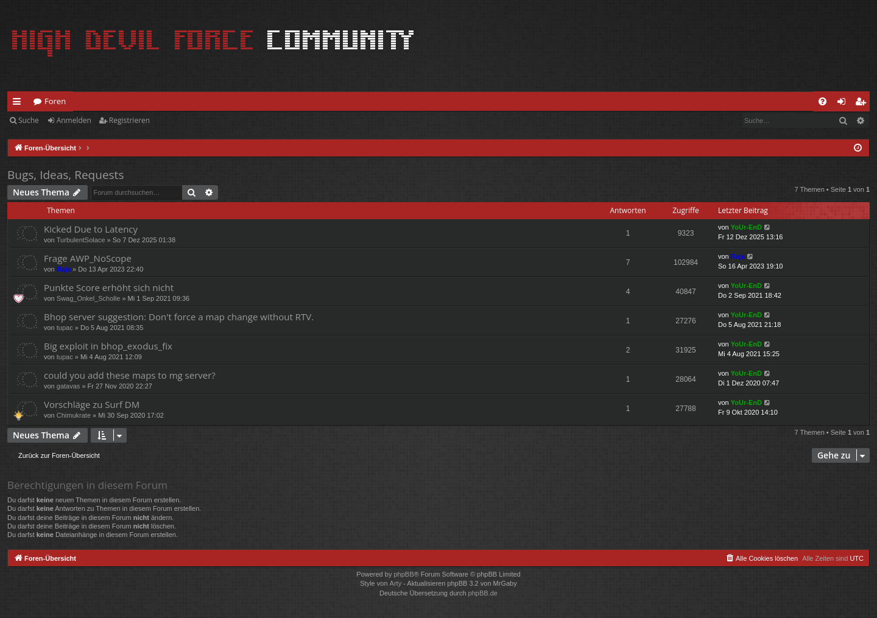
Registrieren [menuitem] (863, 103)
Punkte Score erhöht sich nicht (109, 287)
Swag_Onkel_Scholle (89, 298)
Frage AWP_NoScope (88, 258)
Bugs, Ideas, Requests (65, 175)
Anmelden (74, 120)
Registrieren (129, 120)
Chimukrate (74, 415)
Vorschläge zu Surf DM (91, 404)
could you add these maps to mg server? (130, 375)
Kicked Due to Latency (91, 229)
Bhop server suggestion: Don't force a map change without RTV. (179, 317)
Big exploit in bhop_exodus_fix (108, 346)
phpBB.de (483, 593)
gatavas (68, 386)
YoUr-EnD (746, 227)
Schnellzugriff (19, 103)
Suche (28, 120)
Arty (396, 583)
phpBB (403, 574)
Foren (55, 101)
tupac (65, 327)
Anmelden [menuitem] (845, 103)
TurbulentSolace (81, 240)
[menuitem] (822, 101)
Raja (64, 269)
